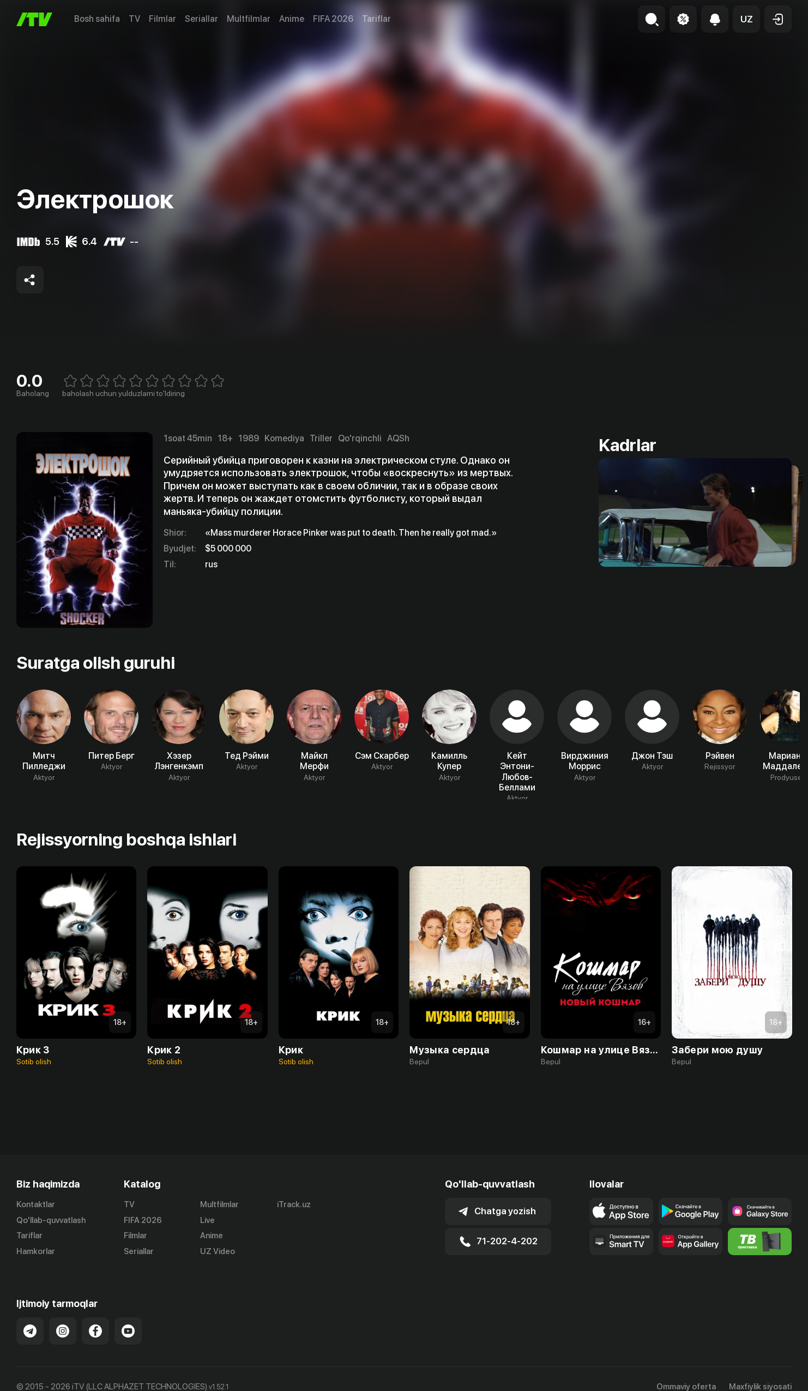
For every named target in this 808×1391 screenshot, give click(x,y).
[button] (746, 19)
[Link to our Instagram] (62, 1331)
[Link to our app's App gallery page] (690, 1241)
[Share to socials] (30, 279)
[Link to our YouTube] (128, 1331)
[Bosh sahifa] (34, 19)
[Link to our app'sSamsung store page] (760, 1211)
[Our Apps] (621, 1241)
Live (207, 1220)
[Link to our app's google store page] (690, 1211)
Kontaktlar (35, 1204)
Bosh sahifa (97, 19)
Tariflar (376, 19)
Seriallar (201, 19)
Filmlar (162, 19)
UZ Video (217, 1251)
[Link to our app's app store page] (621, 1211)
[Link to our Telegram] (30, 1331)
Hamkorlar (35, 1251)
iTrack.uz (294, 1204)
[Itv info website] (760, 1241)
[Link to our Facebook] (95, 1331)
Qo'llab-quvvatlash (51, 1220)
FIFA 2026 (333, 19)
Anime (291, 19)
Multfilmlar (248, 19)
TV (134, 19)
